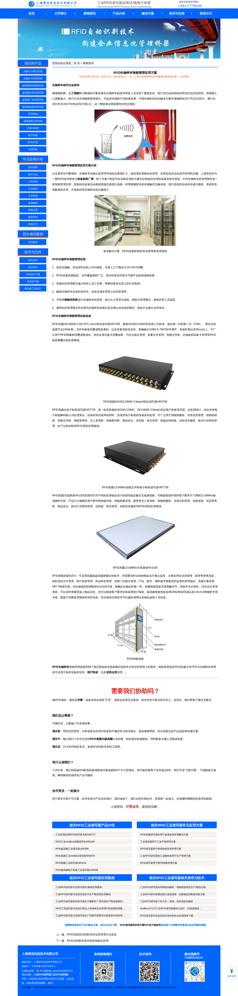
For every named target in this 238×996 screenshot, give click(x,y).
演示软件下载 (33, 274)
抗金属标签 (133, 987)
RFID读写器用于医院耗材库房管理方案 (160, 848)
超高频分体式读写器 (33, 92)
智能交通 (33, 210)
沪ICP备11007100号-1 (43, 966)
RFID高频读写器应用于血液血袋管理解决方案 (164, 834)
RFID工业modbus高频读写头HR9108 (75, 841)
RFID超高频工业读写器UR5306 (72, 848)
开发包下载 (33, 281)
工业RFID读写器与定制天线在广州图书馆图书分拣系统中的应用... (90, 915)
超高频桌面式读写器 (33, 106)
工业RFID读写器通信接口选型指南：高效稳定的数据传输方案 (172, 894)
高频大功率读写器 (32, 71)
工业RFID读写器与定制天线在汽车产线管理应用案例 (83, 894)
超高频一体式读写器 (33, 99)
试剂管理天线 (120, 987)
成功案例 (33, 242)
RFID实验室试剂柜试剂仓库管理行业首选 (92, 934)
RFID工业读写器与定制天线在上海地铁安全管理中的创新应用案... (90, 908)
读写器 (71, 987)
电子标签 (33, 135)
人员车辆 (33, 195)
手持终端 (33, 114)
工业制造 (33, 188)
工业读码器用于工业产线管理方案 (158, 841)
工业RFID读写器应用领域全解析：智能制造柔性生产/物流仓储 (173, 887)
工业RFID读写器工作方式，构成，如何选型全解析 (166, 901)
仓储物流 (33, 202)
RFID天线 (33, 142)
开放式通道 (33, 128)
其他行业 (33, 224)
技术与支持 (176, 13)
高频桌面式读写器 (32, 121)
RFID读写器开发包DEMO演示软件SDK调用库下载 (166, 915)
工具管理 (33, 181)
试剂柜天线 (155, 987)
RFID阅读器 (106, 987)
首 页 (77, 63)
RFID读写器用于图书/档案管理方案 (158, 863)
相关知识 (33, 260)
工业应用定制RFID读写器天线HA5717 (76, 834)
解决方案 (148, 13)
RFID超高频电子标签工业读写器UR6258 (77, 870)
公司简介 (61, 13)
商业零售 (33, 217)
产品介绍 (119, 13)
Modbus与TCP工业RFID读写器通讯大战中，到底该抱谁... (170, 908)
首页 (32, 13)
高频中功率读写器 (32, 78)
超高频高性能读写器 (33, 85)
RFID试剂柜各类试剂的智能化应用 (87, 940)
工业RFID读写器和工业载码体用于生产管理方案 (165, 855)
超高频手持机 (92, 987)
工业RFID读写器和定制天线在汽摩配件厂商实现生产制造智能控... (90, 901)
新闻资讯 (90, 13)
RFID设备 (80, 987)
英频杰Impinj (49, 987)
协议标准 (33, 267)
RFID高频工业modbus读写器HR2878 (75, 855)
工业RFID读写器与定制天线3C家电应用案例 (79, 887)
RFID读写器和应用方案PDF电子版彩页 (140, 925)
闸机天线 (144, 987)
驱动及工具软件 (33, 288)
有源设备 (33, 149)
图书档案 (33, 167)
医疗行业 (33, 174)
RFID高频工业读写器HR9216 (71, 863)
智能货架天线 (168, 987)
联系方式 (206, 13)
